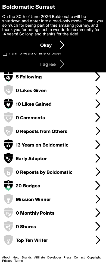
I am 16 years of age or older (35, 53)
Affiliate (39, 257)
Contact (79, 257)
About (6, 257)
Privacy (7, 261)
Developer (54, 257)
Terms (18, 261)
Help (16, 257)
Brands (27, 257)
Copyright (94, 257)
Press (67, 257)
